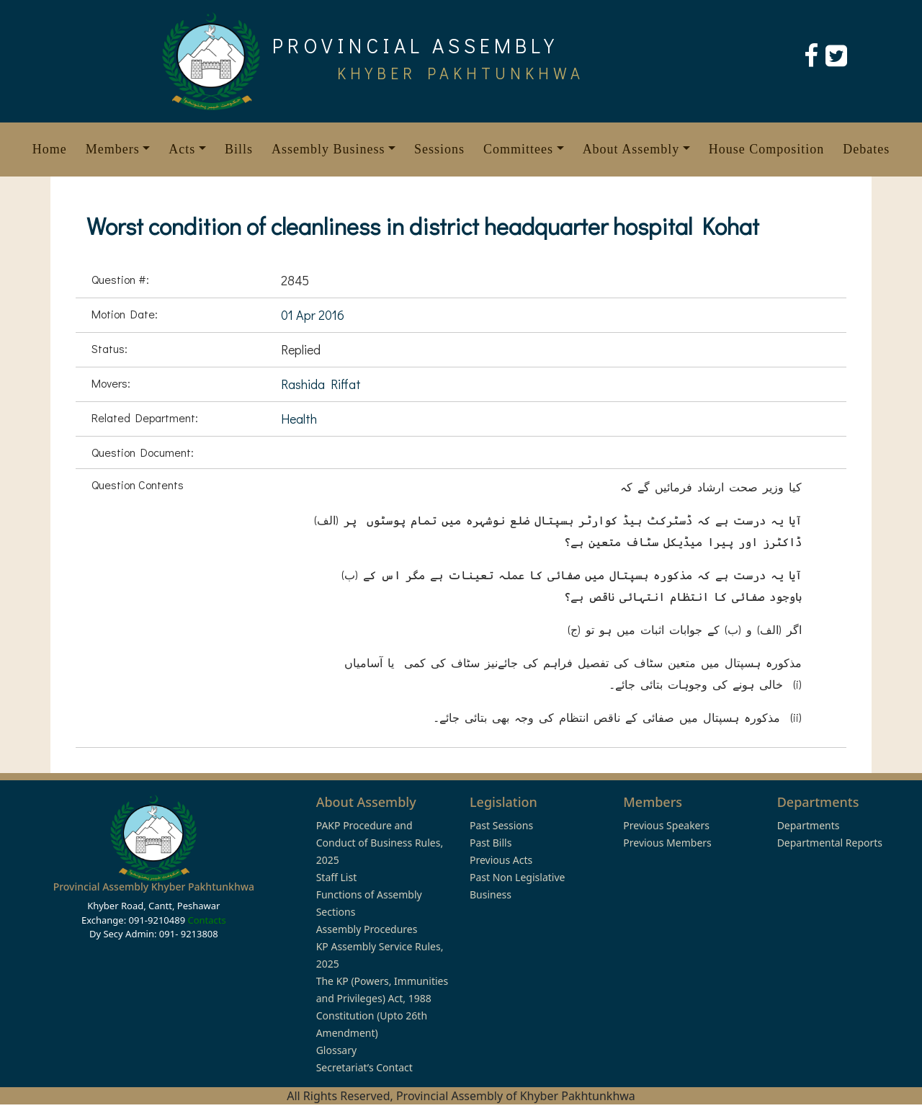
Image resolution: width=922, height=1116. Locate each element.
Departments (808, 825)
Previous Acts (501, 860)
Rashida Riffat (321, 384)
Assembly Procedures (367, 929)
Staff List (336, 877)
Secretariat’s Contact (364, 1067)
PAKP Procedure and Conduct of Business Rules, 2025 (380, 842)
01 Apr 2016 (312, 314)
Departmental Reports (829, 842)
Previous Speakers (666, 825)
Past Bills (490, 842)
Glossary (336, 1050)
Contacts (206, 920)
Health (299, 418)
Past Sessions (501, 825)
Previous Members (667, 842)
